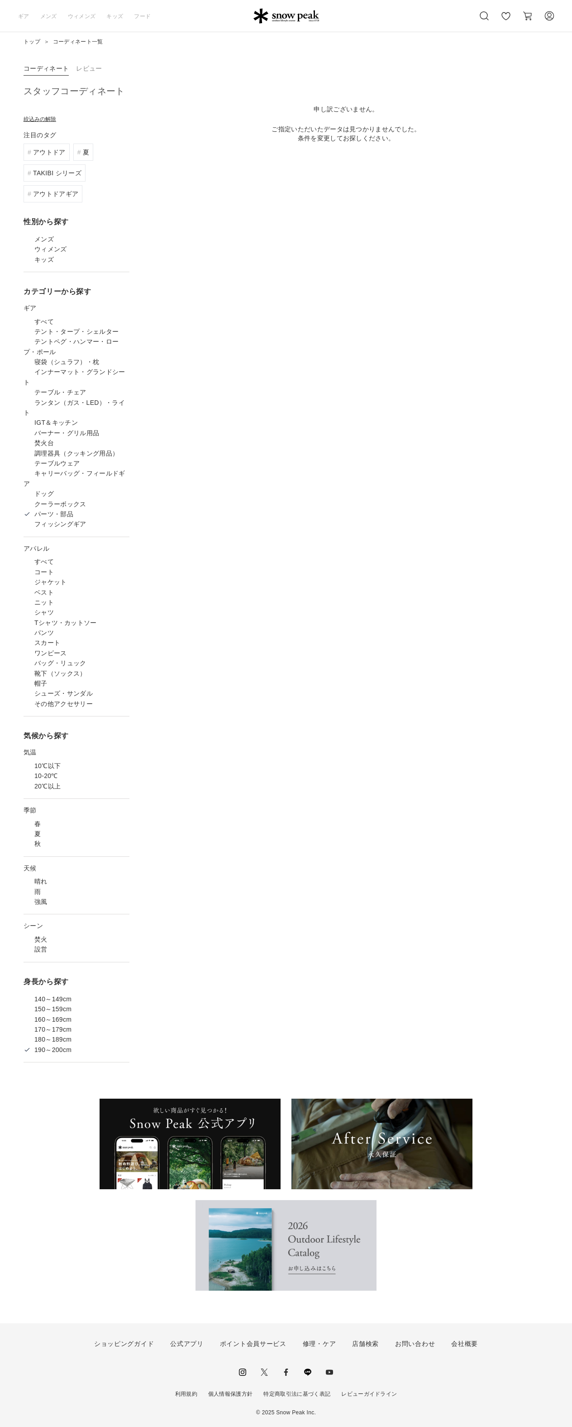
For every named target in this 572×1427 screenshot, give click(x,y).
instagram (242, 1372)
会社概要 (464, 1343)
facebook (286, 1372)
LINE (307, 1372)
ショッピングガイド (124, 1343)
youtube (329, 1372)
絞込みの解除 (40, 119)
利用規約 (186, 1394)
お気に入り (506, 20)
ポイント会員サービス (253, 1343)
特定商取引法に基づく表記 (296, 1394)
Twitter (264, 1372)
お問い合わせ (415, 1343)
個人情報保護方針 (230, 1394)
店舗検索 (365, 1343)
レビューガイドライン (369, 1394)
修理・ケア (319, 1343)
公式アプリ (187, 1343)
